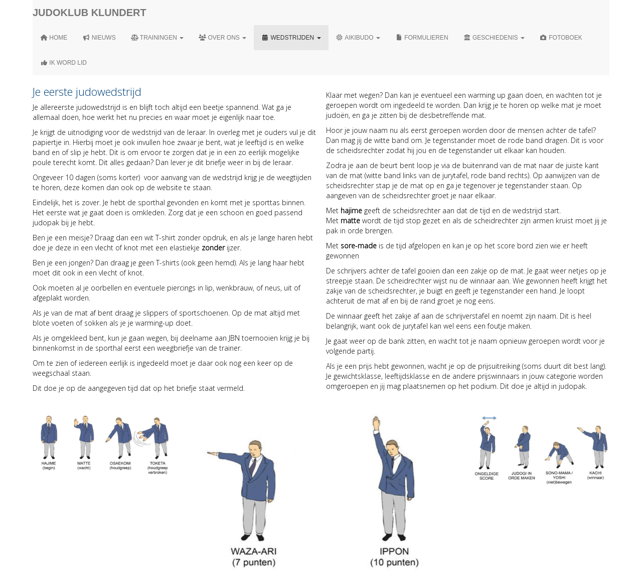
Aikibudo (358, 37)
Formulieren (421, 37)
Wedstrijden (290, 37)
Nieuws (98, 37)
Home (53, 37)
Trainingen (157, 37)
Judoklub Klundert (89, 12)
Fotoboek (561, 37)
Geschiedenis (494, 37)
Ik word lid (63, 62)
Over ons (222, 37)
